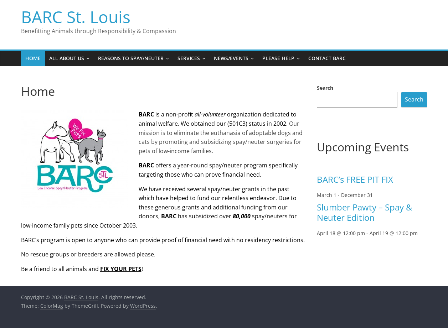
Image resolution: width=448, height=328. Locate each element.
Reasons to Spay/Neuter (131, 58)
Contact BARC (327, 58)
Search (325, 87)
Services (188, 58)
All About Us (66, 58)
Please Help (278, 58)
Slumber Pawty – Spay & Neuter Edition (364, 212)
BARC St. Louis (75, 17)
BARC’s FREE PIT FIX (355, 179)
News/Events (231, 58)
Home (33, 58)
